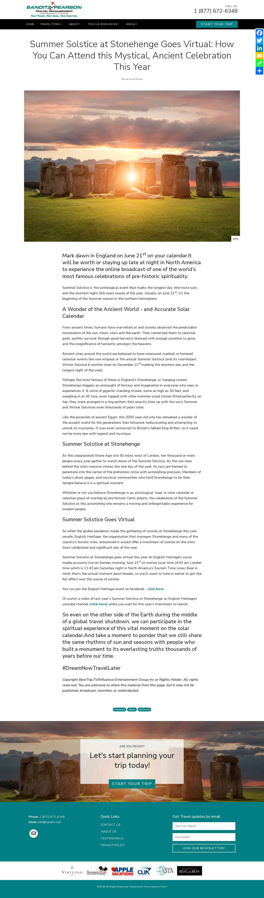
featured (119, 709)
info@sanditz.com (49, 822)
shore (132, 709)
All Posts (144, 709)
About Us (109, 831)
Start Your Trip (217, 24)
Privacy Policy (112, 845)
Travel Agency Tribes (155, 886)
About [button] (74, 24)
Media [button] (130, 24)
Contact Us (110, 825)
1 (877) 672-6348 (216, 11)
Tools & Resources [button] (102, 24)
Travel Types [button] (50, 24)
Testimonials (112, 838)
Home (30, 24)
